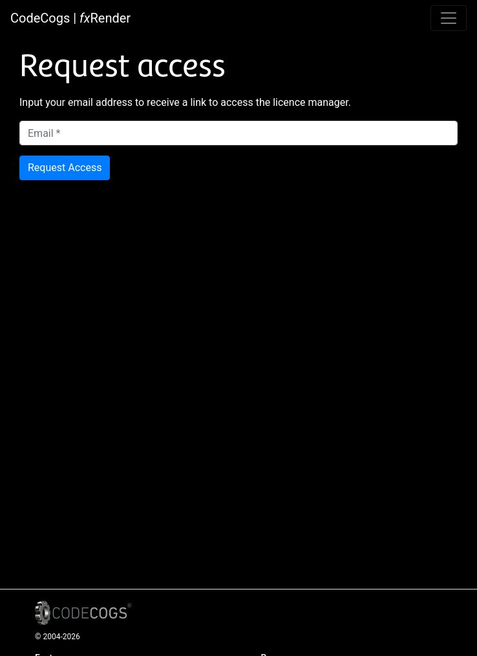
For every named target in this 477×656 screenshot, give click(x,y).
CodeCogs (40, 18)
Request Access (64, 167)
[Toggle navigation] (448, 18)
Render (105, 18)
